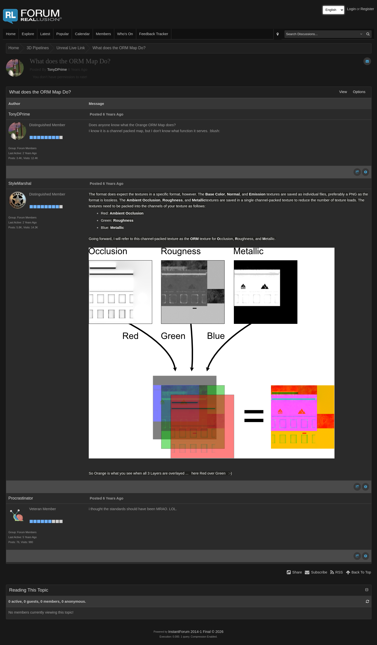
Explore (28, 34)
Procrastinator (20, 498)
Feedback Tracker (153, 34)
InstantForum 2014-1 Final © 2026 (195, 632)
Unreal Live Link (71, 48)
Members (103, 34)
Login (351, 9)
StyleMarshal (19, 183)
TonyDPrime (57, 70)
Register (367, 9)
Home (11, 34)
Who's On (125, 34)
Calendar (82, 34)
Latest (45, 34)
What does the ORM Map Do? (118, 48)
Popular (62, 34)
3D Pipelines (38, 48)
